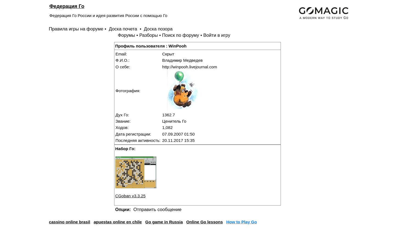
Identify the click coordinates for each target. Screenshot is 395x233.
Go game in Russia (164, 222)
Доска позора (158, 29)
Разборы (148, 35)
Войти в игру (216, 35)
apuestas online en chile (118, 222)
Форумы (126, 35)
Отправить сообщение (157, 209)
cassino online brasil (69, 222)
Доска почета (124, 29)
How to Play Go (241, 222)
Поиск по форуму (180, 35)
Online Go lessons (204, 222)
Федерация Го (66, 6)
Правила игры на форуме (76, 29)
